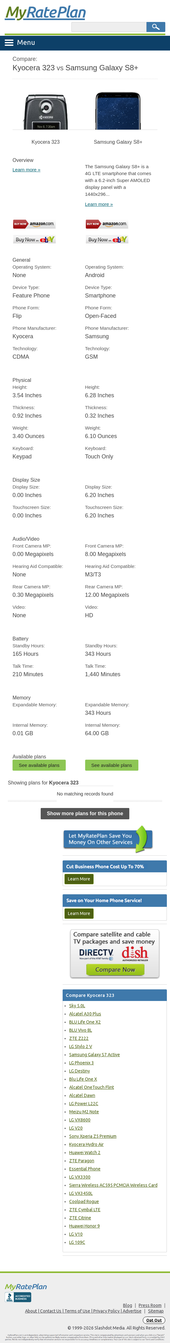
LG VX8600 (79, 1119)
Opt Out (154, 1320)
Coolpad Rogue (84, 1201)
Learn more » (26, 169)
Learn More (79, 878)
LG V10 (76, 1234)
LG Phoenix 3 (81, 1062)
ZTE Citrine (80, 1217)
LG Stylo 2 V (80, 1046)
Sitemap (156, 1311)
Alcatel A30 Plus (85, 1013)
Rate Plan (45, 11)
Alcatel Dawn (82, 1095)
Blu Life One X (83, 1079)
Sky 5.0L (77, 1005)
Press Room (150, 1305)
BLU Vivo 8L (80, 1030)
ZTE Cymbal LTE (84, 1209)
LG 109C (77, 1242)
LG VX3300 (79, 1177)
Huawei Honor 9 (84, 1225)
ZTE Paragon (81, 1160)
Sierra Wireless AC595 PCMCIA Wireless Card (113, 1185)
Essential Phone (84, 1168)
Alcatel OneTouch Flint (91, 1087)
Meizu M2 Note (84, 1111)
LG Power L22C (83, 1103)
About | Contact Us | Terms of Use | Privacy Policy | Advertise (83, 1311)
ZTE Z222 (79, 1038)
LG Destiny (79, 1070)
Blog (127, 1305)
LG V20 (76, 1128)
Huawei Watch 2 (84, 1152)
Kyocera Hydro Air (86, 1144)
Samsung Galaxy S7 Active (94, 1054)
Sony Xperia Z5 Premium (92, 1136)
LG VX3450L (81, 1193)
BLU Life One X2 (85, 1022)
